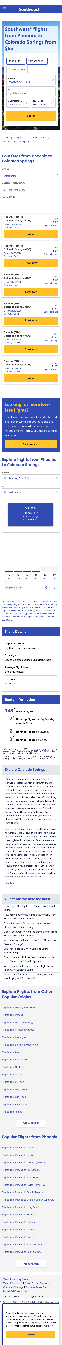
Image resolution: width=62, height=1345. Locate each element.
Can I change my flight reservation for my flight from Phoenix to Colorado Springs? (29, 959)
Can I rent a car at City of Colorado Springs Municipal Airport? (27, 950)
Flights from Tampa (12, 1111)
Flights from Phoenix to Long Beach (20, 1207)
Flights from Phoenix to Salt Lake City (21, 1252)
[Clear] (53, 80)
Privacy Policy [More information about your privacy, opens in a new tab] (47, 1326)
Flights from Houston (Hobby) (17, 1022)
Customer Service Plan (36, 1287)
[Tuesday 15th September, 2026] (54, 569)
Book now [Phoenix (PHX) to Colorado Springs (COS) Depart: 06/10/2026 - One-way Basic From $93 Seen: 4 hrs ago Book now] (31, 234)
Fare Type (8, 197)
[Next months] (57, 515)
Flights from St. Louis (13, 1082)
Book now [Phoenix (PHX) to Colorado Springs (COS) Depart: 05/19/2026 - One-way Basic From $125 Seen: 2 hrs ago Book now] (31, 320)
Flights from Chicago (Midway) (18, 1030)
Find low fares (31, 444)
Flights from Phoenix (12, 1015)
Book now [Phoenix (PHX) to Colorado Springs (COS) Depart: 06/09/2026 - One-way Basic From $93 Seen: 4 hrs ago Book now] (31, 263)
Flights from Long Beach (15, 1089)
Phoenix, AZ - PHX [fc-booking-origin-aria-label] (19, 82)
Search (31, 115)
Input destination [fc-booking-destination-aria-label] (17, 93)
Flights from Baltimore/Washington (20, 1044)
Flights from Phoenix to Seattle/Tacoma (22, 1192)
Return (38, 101)
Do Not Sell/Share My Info (15, 1291)
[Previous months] (4, 515)
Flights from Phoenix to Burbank (19, 1214)
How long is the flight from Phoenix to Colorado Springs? (30, 908)
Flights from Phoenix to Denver (18, 1155)
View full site (9, 1279)
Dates (5, 168)
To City (16, 1302)
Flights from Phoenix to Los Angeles (21, 1170)
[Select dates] (31, 176)
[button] (4, 9)
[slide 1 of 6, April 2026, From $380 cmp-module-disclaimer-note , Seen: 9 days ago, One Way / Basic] (35, 514)
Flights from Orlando (12, 1074)
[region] (30, 1324)
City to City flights (29, 1302)
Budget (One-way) (13, 183)
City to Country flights (49, 1302)
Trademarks (45, 1283)
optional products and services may (37, 607)
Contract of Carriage (13, 1287)
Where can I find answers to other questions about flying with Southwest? (28, 976)
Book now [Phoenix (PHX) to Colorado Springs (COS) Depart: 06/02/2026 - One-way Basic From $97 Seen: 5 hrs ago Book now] (31, 291)
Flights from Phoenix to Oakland (19, 1222)
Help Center (22, 1279)
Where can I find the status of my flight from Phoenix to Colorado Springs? (28, 968)
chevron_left (46, 587)
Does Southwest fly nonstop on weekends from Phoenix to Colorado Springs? (30, 933)
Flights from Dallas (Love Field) (18, 1007)
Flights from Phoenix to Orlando (18, 1229)
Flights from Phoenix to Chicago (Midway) (24, 1162)
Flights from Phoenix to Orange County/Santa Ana (28, 1199)
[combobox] (31, 478)
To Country (4, 1302)
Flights (18, 137)
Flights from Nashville (13, 1067)
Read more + (12, 883)
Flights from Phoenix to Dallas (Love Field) (24, 1185)
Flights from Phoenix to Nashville (19, 1237)
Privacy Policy (31, 1283)
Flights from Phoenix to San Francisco (22, 1244)
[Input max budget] (32, 190)
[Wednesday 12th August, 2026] (45, 569)
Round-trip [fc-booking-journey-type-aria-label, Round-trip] (14, 61)
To (9, 89)
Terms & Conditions (12, 1283)
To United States (37, 137)
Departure (15, 101)
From (11, 78)
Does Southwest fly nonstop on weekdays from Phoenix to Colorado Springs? (30, 925)
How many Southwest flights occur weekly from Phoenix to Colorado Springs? (30, 916)
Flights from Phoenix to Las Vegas (20, 1147)
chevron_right (54, 587)
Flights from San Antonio (15, 1059)
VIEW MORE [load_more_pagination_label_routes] (31, 1123)
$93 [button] (9, 48)
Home (5, 137)
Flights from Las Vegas (14, 1037)
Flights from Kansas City (14, 1104)
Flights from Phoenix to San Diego (20, 1177)
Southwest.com (44, 613)
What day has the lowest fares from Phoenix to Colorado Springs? (30, 942)
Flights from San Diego (14, 1097)
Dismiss (31, 1334)
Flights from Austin (11, 1052)
